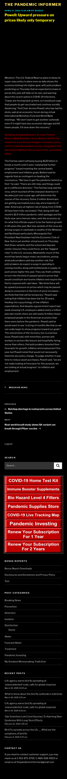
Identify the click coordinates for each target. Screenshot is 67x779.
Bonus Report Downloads (18, 568)
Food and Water (13, 642)
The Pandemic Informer (33, 4)
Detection (10, 613)
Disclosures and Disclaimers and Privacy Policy (30, 574)
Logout (8, 444)
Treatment (10, 649)
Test (7, 581)
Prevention (11, 606)
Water (8, 636)
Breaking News (18, 387)
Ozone (11, 629)
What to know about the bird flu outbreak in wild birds (33, 694)
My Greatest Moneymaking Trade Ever (25, 661)
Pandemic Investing (15, 655)
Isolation (9, 619)
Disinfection (11, 625)
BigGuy (39, 11)
